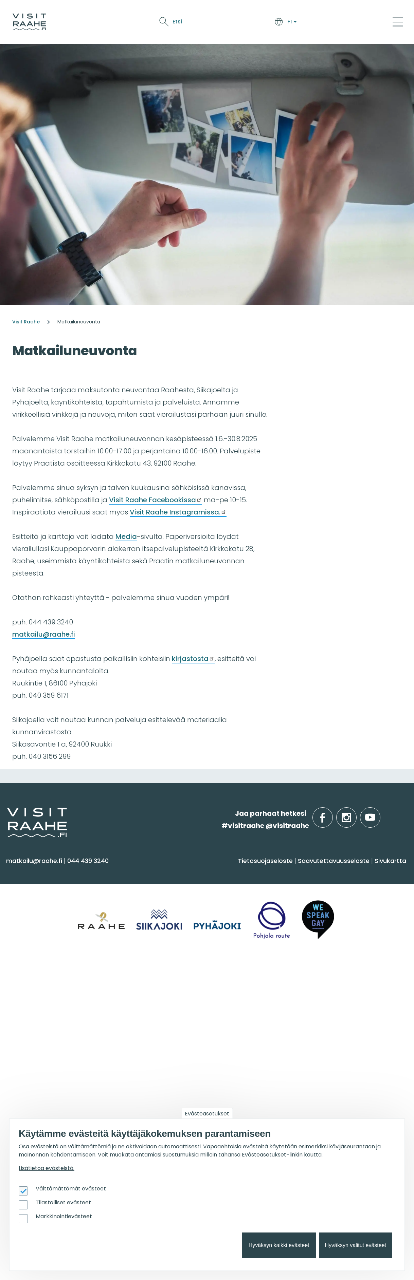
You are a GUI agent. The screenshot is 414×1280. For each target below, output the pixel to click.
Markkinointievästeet (64, 1216)
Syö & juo (196, 23)
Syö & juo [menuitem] (229, 872)
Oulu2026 (300, 23)
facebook (331, 813)
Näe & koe (226, 23)
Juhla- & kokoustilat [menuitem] (142, 1024)
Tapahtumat (263, 23)
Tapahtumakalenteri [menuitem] (244, 997)
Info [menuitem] (17, 980)
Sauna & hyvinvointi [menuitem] (41, 889)
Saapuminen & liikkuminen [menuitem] (153, 902)
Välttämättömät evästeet (71, 1188)
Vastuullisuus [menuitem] (31, 1050)
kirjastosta (193, 658)
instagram (355, 813)
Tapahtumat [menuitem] (237, 980)
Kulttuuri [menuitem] (23, 916)
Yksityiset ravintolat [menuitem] (140, 997)
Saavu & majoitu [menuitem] (143, 872)
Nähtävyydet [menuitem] (31, 929)
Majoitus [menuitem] (123, 889)
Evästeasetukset (207, 1113)
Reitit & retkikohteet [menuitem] (40, 956)
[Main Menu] (398, 22)
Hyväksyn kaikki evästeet (279, 1245)
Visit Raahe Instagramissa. (178, 512)
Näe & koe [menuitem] (30, 872)
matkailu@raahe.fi (43, 634)
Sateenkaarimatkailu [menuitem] (43, 1064)
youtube (379, 813)
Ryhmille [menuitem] (127, 980)
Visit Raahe (26, 321)
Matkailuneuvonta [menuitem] (39, 997)
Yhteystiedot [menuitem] (30, 1011)
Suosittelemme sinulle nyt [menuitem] (356, 984)
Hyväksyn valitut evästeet (355, 1245)
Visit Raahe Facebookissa (155, 500)
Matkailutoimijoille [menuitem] (47, 1088)
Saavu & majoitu (155, 23)
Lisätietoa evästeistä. (46, 1168)
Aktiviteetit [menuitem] (26, 902)
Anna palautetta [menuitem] (37, 1024)
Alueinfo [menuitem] (327, 872)
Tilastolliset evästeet (63, 1202)
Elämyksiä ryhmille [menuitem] (139, 1011)
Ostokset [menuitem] (23, 942)
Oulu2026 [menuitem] (129, 1088)
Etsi (347, 21)
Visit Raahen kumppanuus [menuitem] (52, 1105)
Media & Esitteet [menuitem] (35, 1037)
